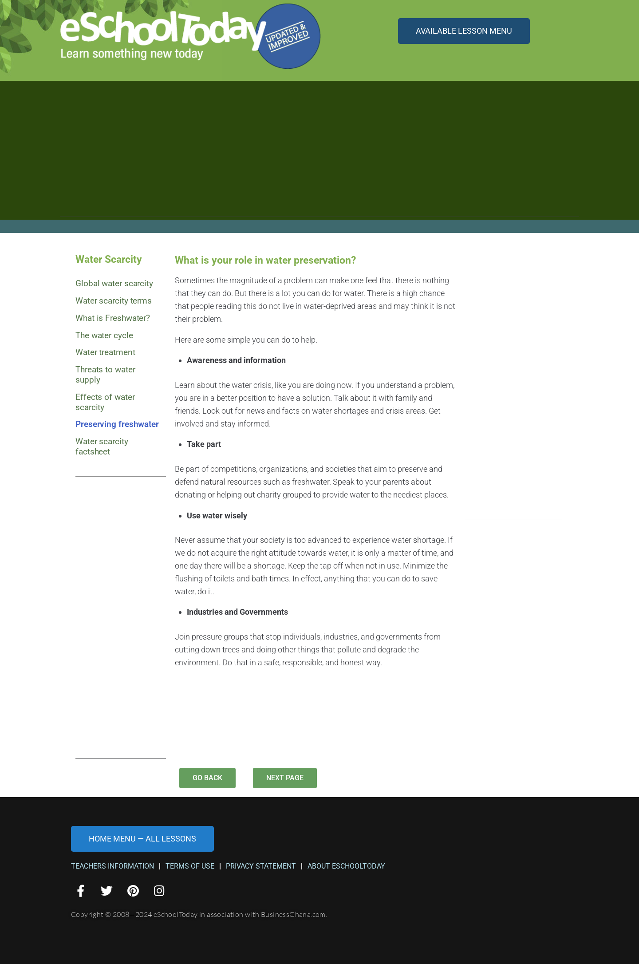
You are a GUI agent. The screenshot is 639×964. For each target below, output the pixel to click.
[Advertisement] (319, 155)
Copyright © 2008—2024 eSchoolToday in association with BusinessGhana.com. (199, 914)
